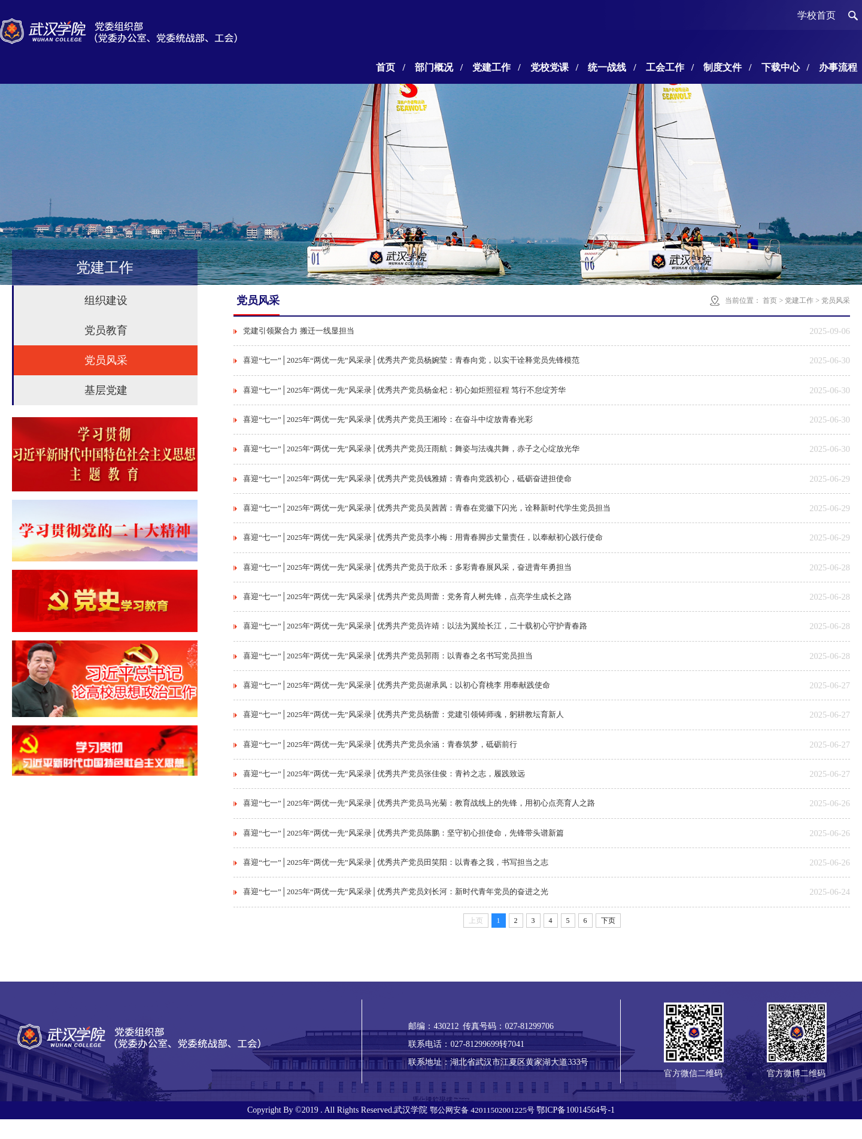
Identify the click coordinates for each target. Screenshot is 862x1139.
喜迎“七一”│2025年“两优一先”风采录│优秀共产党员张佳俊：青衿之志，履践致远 (384, 789)
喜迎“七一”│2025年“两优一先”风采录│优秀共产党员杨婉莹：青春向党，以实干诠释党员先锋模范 (411, 361)
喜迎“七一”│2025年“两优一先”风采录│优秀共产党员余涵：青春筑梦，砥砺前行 (380, 758)
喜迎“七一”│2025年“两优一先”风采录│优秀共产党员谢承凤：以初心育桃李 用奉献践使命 (396, 697)
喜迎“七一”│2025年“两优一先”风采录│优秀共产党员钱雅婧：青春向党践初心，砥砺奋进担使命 (407, 483)
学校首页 (816, 15)
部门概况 (439, 67)
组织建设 (106, 300)
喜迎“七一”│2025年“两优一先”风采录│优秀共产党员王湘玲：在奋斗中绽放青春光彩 (388, 422)
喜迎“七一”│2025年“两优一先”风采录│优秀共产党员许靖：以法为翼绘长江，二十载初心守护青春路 (415, 636)
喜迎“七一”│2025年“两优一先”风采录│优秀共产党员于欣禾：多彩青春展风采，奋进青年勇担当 (407, 575)
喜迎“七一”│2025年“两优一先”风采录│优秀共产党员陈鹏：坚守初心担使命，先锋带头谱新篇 (403, 850)
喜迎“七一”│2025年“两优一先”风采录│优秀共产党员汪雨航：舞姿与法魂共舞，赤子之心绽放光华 (411, 453)
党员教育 (106, 330)
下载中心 (785, 67)
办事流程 (838, 67)
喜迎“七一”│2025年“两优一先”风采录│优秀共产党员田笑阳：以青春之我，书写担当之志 (395, 880)
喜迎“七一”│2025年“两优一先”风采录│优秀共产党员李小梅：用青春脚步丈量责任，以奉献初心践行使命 (423, 544)
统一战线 (612, 67)
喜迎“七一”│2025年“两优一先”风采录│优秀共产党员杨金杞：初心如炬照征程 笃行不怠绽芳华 (404, 392)
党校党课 (554, 67)
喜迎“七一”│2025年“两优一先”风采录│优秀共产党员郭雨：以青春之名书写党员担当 (388, 667)
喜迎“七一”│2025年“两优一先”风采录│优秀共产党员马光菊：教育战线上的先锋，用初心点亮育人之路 (419, 819)
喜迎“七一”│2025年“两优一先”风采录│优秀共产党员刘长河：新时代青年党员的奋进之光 (395, 911)
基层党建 (106, 390)
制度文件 (727, 67)
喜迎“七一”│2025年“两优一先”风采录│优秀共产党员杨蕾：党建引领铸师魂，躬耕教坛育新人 (403, 728)
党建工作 (496, 67)
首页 (390, 67)
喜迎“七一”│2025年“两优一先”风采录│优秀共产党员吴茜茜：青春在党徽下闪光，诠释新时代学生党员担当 (427, 514)
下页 (608, 940)
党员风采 (106, 360)
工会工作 (670, 67)
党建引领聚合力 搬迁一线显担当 (298, 331)
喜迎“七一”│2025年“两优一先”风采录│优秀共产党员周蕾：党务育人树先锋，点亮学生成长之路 (407, 606)
